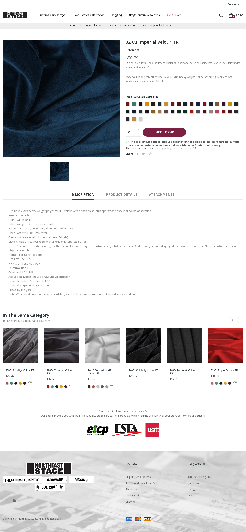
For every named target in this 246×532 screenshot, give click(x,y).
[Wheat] (134, 120)
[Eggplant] (224, 105)
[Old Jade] (179, 113)
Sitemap (130, 501)
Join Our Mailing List (199, 477)
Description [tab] (83, 194)
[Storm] (236, 113)
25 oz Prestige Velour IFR (20, 370)
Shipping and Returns (138, 477)
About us (131, 489)
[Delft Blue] (211, 105)
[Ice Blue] (141, 113)
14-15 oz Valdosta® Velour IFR (99, 372)
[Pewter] (198, 113)
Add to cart (166, 132)
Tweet (143, 154)
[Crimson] (205, 105)
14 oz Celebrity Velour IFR (143, 370)
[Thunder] (128, 120)
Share (137, 154)
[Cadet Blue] (160, 105)
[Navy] (173, 113)
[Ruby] (230, 113)
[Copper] (192, 105)
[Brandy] (147, 105)
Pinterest (150, 154)
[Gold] (230, 105)
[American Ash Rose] (128, 105)
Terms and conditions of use (143, 483)
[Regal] (224, 113)
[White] (141, 120)
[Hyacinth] (134, 113)
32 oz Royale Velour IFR (224, 370)
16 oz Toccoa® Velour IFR (183, 372)
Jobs (189, 495)
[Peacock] (185, 113)
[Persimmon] (192, 113)
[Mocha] (160, 113)
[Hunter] (128, 113)
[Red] (217, 113)
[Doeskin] (217, 105)
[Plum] (205, 113)
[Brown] (153, 105)
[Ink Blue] (147, 113)
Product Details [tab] (121, 194)
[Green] (236, 105)
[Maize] (153, 113)
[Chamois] (166, 105)
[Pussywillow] (211, 113)
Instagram (14, 500)
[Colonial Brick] (179, 105)
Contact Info (133, 495)
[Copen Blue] (185, 105)
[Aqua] (134, 105)
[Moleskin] (166, 113)
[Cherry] (173, 105)
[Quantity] (131, 132)
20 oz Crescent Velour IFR (60, 372)
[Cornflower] (198, 105)
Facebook (6, 500)
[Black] (141, 105)
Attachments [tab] (161, 194)
